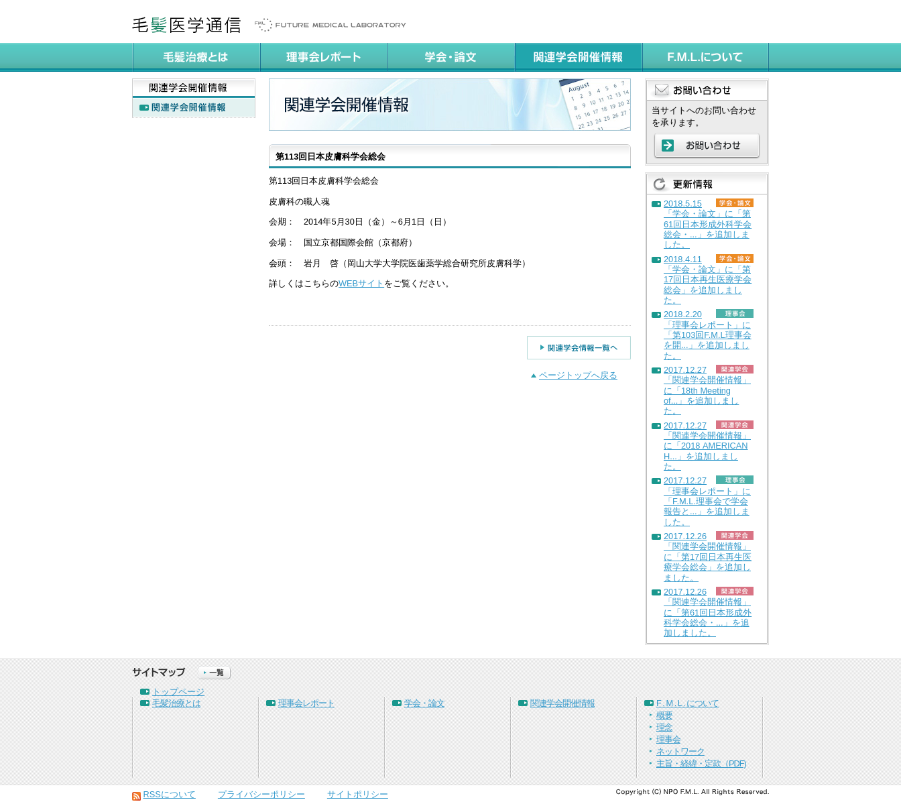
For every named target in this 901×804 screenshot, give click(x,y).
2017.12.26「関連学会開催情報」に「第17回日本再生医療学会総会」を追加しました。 (708, 556)
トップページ (178, 692)
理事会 (668, 739)
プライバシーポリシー (261, 794)
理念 (664, 727)
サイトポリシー (357, 794)
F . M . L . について (687, 703)
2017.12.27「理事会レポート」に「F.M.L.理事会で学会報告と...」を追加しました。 (707, 500)
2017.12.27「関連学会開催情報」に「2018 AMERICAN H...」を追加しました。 (707, 445)
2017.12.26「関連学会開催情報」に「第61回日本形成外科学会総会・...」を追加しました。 (708, 612)
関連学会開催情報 (562, 703)
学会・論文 (424, 703)
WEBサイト (361, 283)
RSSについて (169, 794)
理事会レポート (306, 703)
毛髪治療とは (176, 703)
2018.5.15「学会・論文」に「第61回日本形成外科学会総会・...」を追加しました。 (708, 223)
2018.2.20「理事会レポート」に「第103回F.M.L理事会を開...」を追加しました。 (708, 334)
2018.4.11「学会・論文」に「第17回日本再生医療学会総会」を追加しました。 (708, 279)
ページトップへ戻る (578, 375)
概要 (664, 715)
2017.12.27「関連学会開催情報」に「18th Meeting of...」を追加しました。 (707, 390)
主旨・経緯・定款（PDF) (701, 763)
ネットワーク (680, 751)
